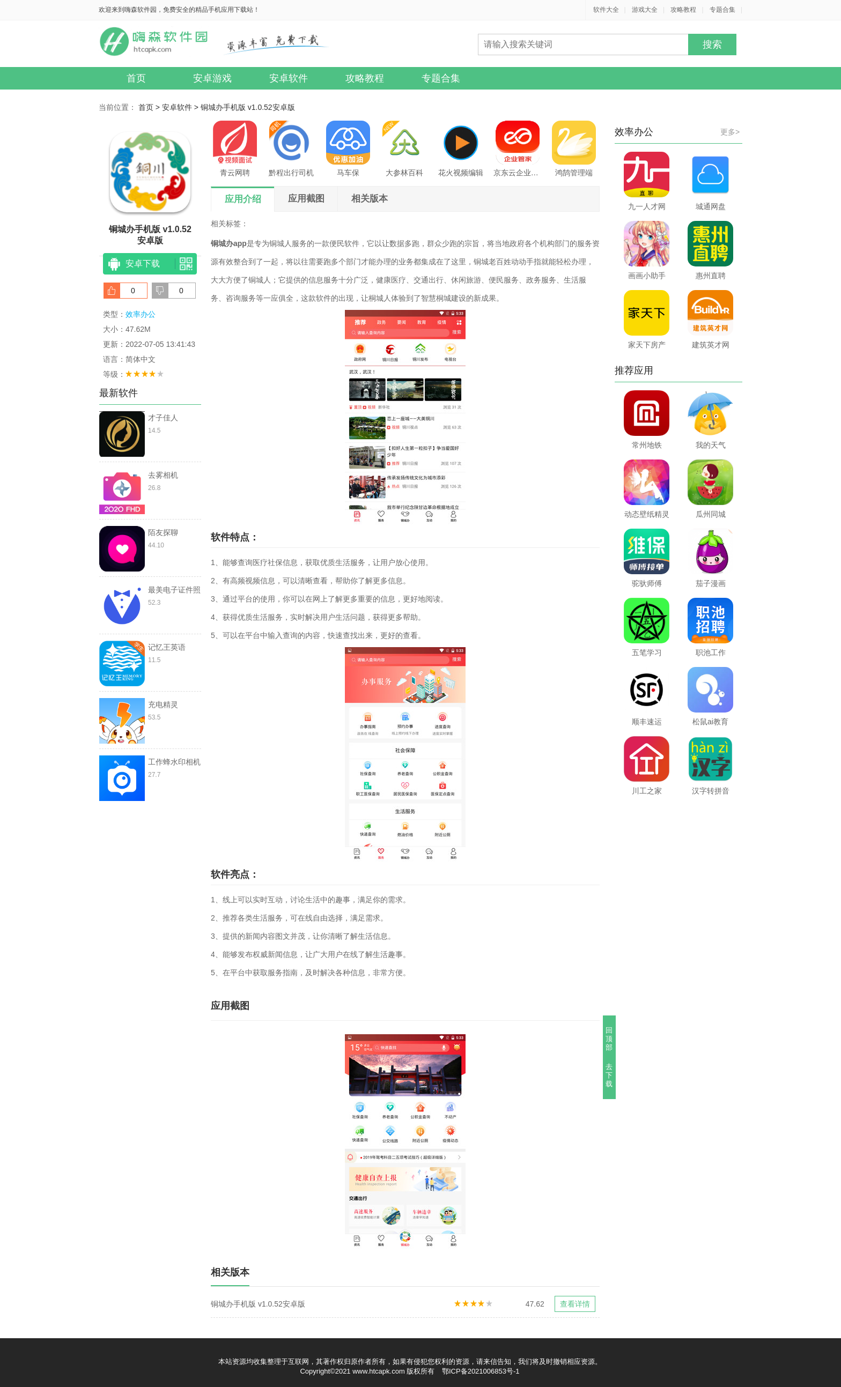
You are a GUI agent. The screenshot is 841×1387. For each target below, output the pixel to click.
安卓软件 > (181, 107)
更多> (730, 132)
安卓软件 (288, 78)
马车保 (348, 149)
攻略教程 (683, 9)
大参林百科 (404, 149)
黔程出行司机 (291, 149)
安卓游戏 (212, 78)
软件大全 (606, 9)
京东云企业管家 (517, 149)
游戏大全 (645, 9)
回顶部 (609, 1038)
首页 (136, 78)
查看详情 (575, 1304)
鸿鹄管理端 (574, 149)
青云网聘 (235, 149)
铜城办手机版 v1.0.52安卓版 (248, 107)
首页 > (150, 107)
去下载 (609, 1075)
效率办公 (141, 314)
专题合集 (722, 9)
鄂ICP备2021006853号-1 (481, 1371)
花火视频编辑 (460, 149)
